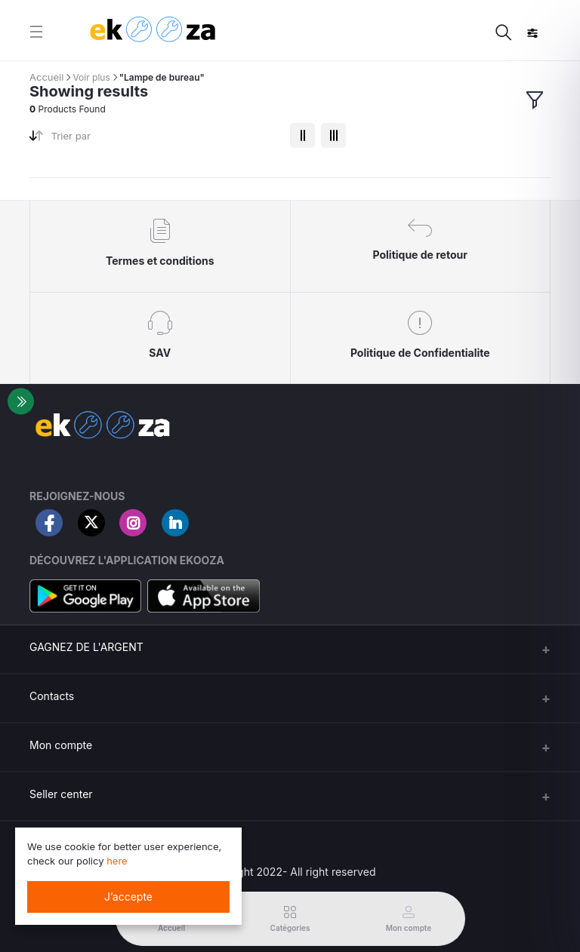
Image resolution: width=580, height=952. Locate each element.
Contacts (51, 695)
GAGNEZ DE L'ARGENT (86, 646)
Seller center (61, 794)
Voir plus (91, 77)
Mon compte (60, 745)
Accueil (46, 77)
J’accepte (128, 896)
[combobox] (165, 139)
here (117, 861)
